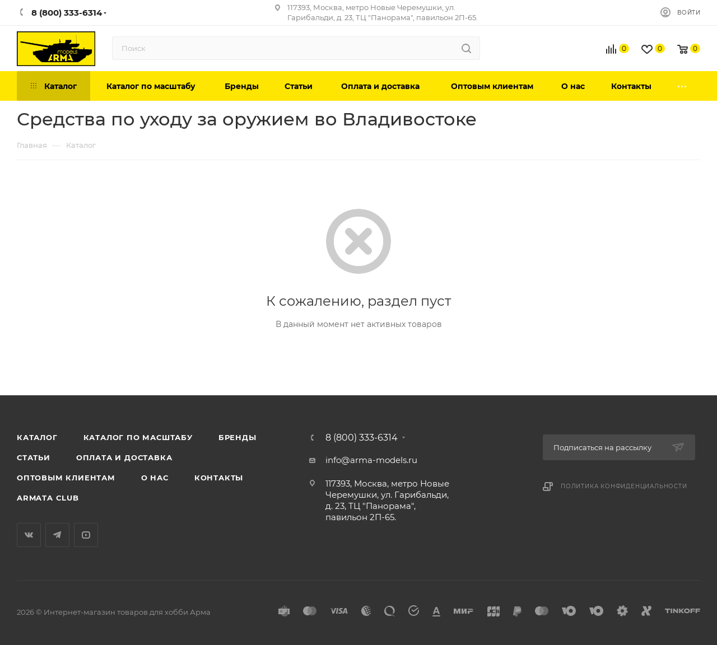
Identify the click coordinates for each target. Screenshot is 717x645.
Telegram (57, 535)
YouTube (86, 535)
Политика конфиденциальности (624, 486)
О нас (155, 477)
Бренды (237, 437)
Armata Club (48, 497)
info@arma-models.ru (371, 460)
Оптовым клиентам (66, 477)
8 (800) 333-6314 (361, 437)
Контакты (218, 477)
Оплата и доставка (124, 457)
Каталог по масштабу (138, 437)
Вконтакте (29, 535)
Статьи (33, 457)
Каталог (37, 437)
